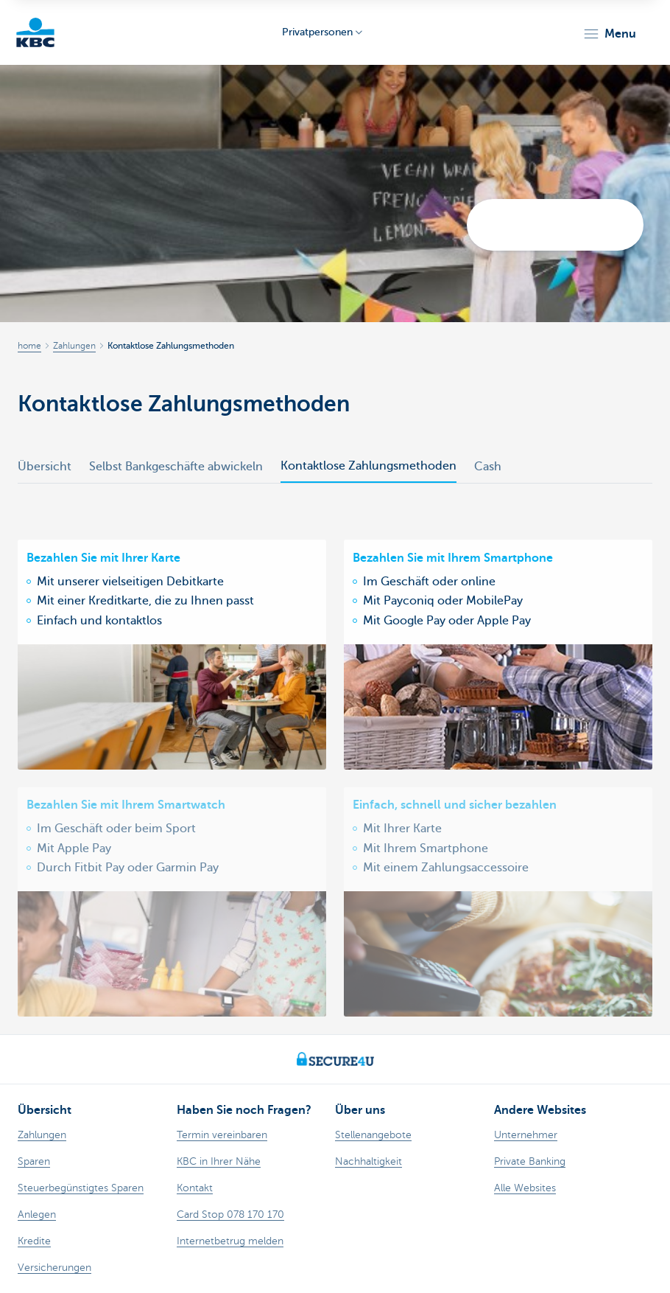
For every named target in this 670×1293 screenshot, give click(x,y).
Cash (487, 466)
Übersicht (44, 466)
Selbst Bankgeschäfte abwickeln (176, 466)
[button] (609, 33)
